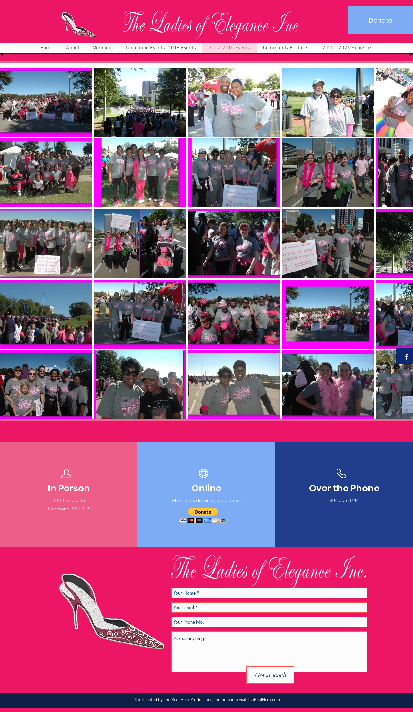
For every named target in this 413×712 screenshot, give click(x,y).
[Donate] (380, 20)
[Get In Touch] (270, 675)
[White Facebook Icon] (406, 357)
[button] (203, 515)
